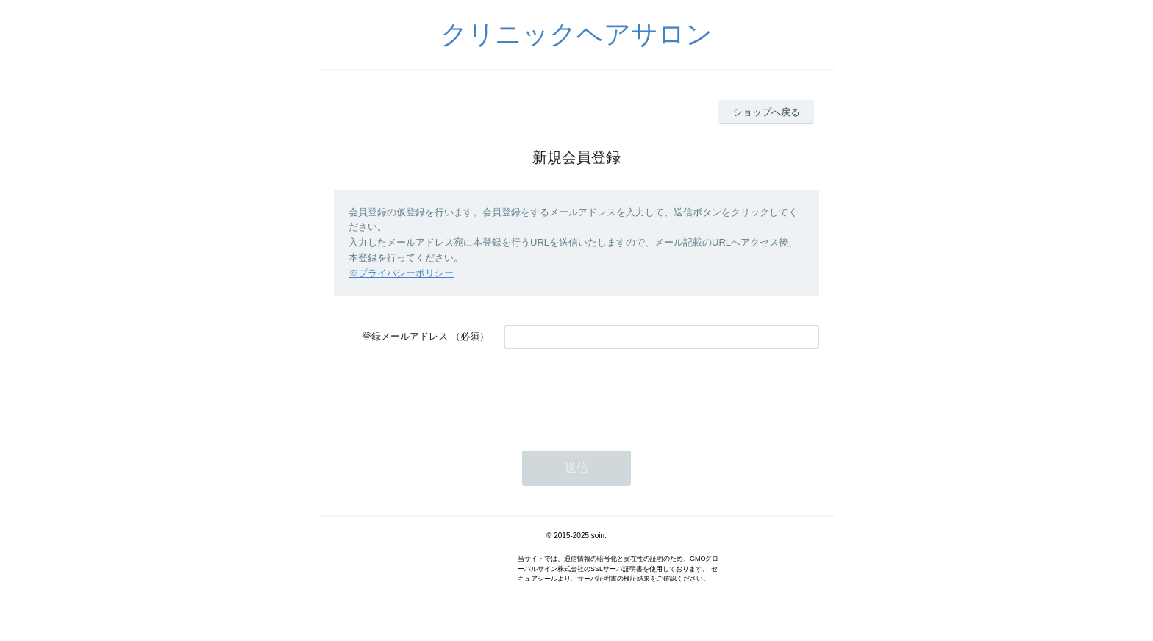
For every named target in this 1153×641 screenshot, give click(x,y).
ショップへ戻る (766, 112)
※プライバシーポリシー (401, 273)
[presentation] (615, 392)
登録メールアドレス (405, 336)
